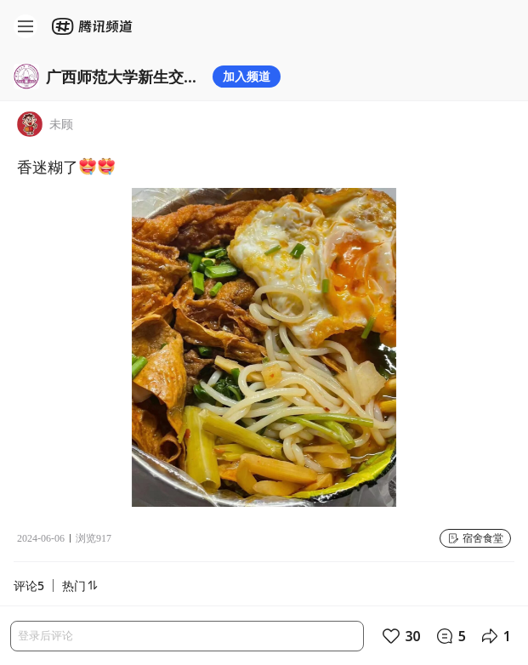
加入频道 (246, 76)
